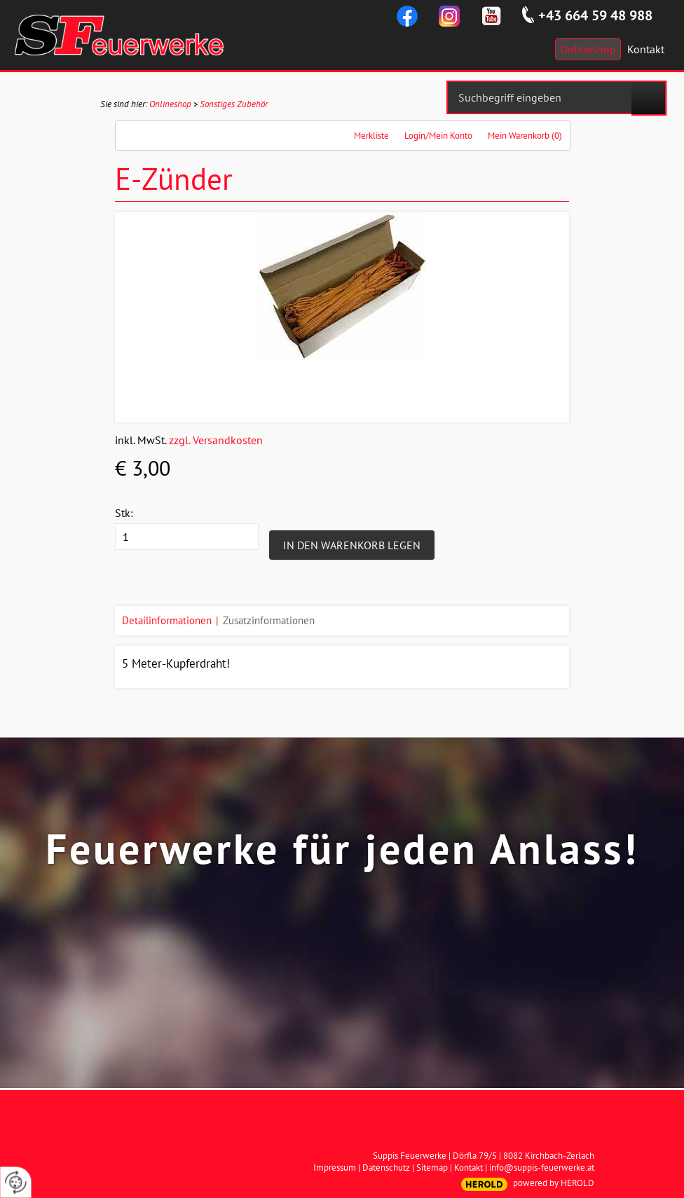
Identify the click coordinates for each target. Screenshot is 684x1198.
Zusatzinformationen (269, 620)
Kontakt (468, 1167)
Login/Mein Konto (438, 136)
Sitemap (432, 1167)
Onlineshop (170, 104)
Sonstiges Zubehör (234, 104)
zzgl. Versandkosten (216, 440)
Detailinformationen (167, 620)
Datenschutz (386, 1167)
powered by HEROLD (553, 1183)
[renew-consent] (16, 1182)
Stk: (124, 513)
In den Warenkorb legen (351, 545)
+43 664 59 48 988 (595, 15)
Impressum (334, 1167)
